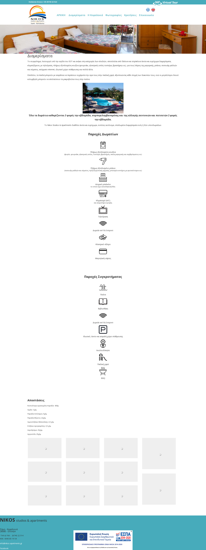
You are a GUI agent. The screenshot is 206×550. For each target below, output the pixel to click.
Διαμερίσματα (77, 15)
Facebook (4, 548)
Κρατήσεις (130, 15)
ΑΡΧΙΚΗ (61, 15)
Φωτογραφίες (113, 15)
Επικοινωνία (146, 15)
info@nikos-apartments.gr (11, 543)
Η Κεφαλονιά (95, 15)
